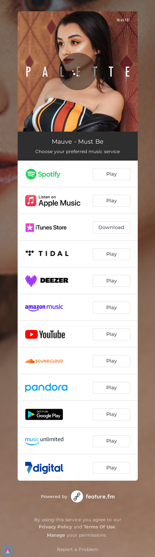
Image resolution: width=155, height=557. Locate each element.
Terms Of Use (99, 527)
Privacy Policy (55, 527)
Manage (56, 535)
